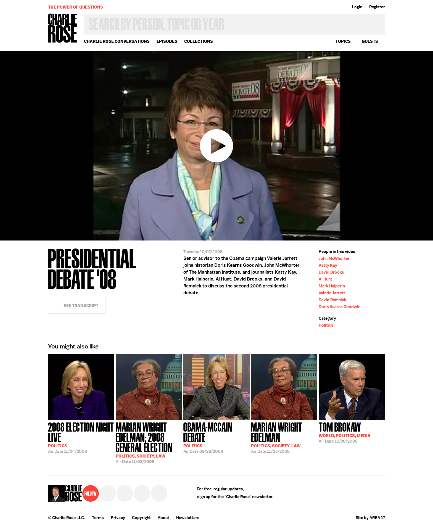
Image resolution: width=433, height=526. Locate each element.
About (163, 517)
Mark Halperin (332, 286)
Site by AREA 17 (370, 517)
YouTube (159, 493)
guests (370, 41)
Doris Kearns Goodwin (339, 307)
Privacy (118, 517)
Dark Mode (375, 111)
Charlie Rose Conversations (117, 41)
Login (357, 7)
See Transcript (81, 305)
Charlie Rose (62, 29)
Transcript (375, 67)
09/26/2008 (216, 437)
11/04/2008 (81, 437)
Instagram (142, 493)
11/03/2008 (149, 442)
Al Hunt (325, 279)
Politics (326, 325)
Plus (375, 96)
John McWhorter (334, 258)
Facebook (125, 493)
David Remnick (332, 300)
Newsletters (187, 517)
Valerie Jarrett (332, 293)
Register (377, 7)
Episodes (167, 41)
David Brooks (331, 272)
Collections (198, 41)
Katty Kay (328, 265)
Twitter (107, 493)
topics (343, 41)
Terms (98, 517)
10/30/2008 (345, 432)
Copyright (141, 517)
